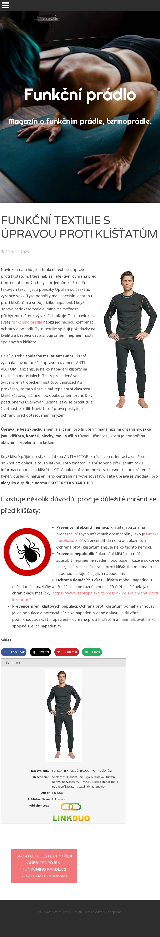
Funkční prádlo (80, 94)
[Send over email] (92, 652)
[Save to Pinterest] (66, 652)
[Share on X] (40, 652)
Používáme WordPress (53, 912)
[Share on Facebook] (13, 652)
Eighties (88, 912)
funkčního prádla (26, 322)
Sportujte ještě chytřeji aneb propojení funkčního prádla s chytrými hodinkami (44, 866)
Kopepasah (113, 912)
